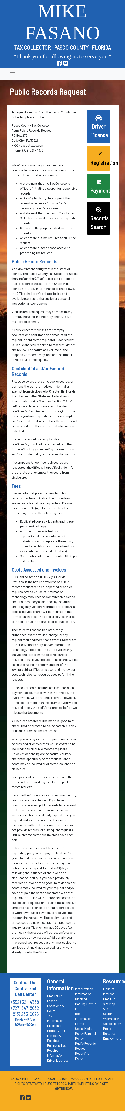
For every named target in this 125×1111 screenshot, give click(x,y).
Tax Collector (56, 1078)
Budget (51, 1083)
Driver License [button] (99, 126)
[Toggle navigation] (12, 74)
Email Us (109, 999)
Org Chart (66, 1083)
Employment (112, 1038)
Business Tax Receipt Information (56, 1050)
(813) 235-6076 (25, 1014)
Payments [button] (100, 186)
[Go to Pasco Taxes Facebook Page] (59, 63)
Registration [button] (100, 158)
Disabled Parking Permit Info (85, 1004)
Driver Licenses (58, 1060)
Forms (79, 1023)
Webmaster (111, 1018)
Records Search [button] (99, 218)
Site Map (109, 1004)
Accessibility (112, 1023)
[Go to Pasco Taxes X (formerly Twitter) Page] (65, 63)
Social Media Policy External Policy (85, 1033)
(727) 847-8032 (25, 1008)
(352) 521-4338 (25, 1002)
